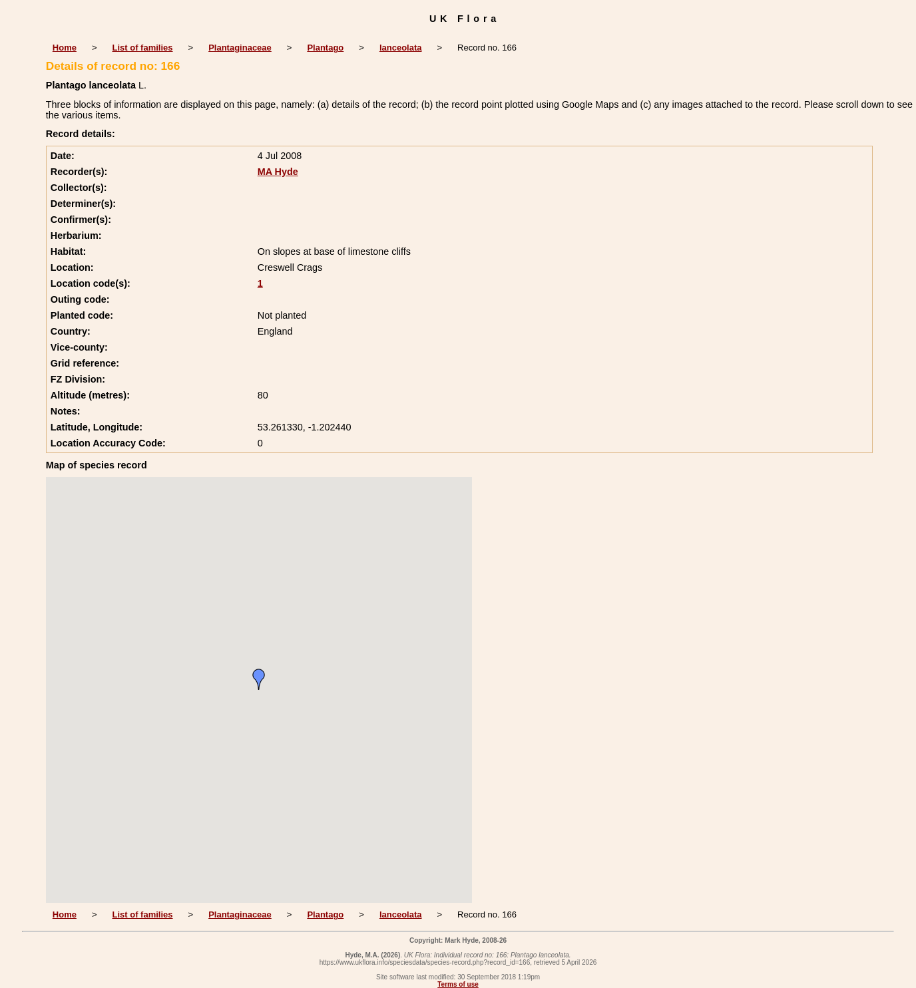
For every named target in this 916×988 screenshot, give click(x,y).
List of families (143, 48)
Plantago (325, 48)
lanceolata (400, 48)
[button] (259, 679)
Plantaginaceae (240, 48)
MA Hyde (278, 171)
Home (65, 48)
